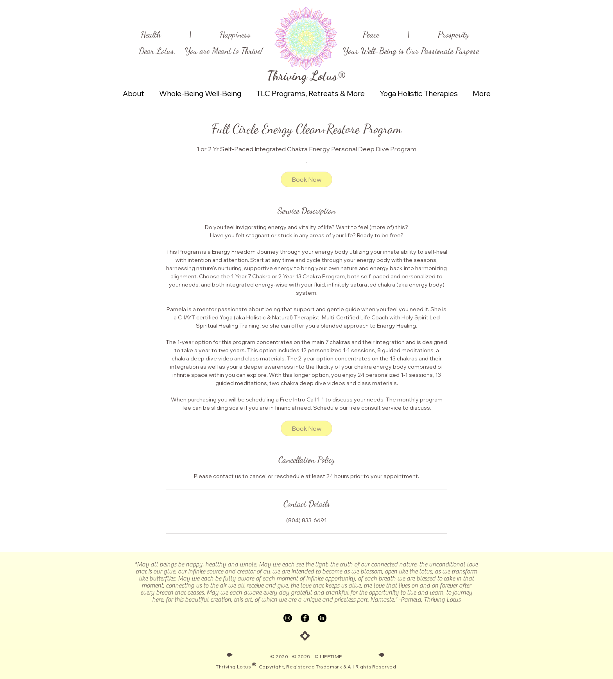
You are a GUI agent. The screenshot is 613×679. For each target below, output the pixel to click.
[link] (306, 179)
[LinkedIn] (322, 618)
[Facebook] (305, 618)
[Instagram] (287, 618)
